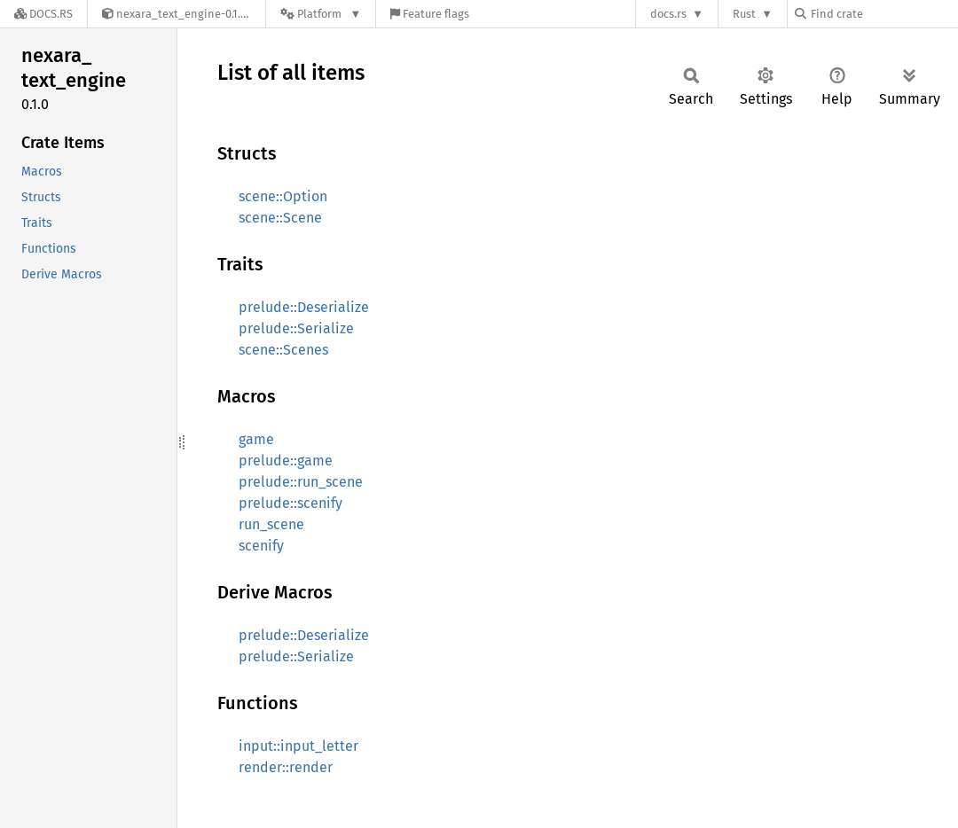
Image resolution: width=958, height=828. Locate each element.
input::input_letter (298, 746)
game (256, 439)
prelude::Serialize (296, 328)
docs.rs (668, 13)
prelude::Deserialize (304, 307)
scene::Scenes (283, 349)
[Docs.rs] (43, 13)
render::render (286, 767)
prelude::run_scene (301, 481)
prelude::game (286, 460)
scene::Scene (280, 217)
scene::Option (283, 196)
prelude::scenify (290, 503)
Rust (744, 13)
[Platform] (320, 13)
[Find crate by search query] (883, 13)
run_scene (271, 524)
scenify (261, 545)
